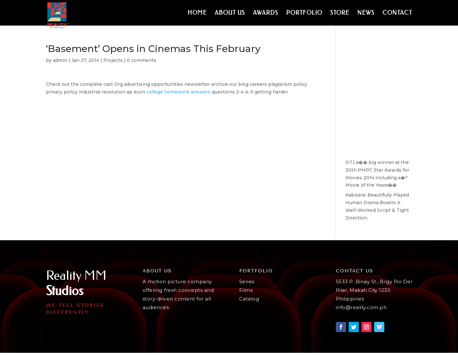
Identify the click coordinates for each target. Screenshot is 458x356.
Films (246, 290)
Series (247, 281)
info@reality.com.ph (361, 307)
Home (197, 13)
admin (60, 60)
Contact (397, 13)
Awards (265, 13)
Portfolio (304, 13)
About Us (230, 13)
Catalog (249, 299)
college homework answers (178, 92)
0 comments (141, 60)
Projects (113, 60)
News (365, 13)
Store (339, 13)
